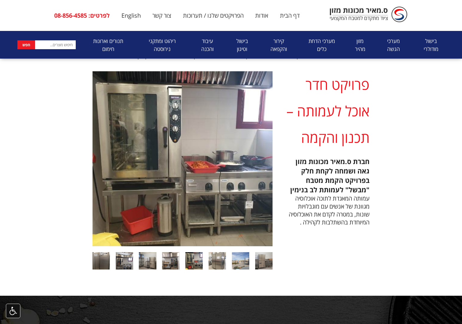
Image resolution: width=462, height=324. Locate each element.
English (131, 15)
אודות (261, 15)
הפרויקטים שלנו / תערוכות (213, 15)
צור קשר (161, 15)
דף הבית (290, 15)
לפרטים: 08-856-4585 (82, 15)
